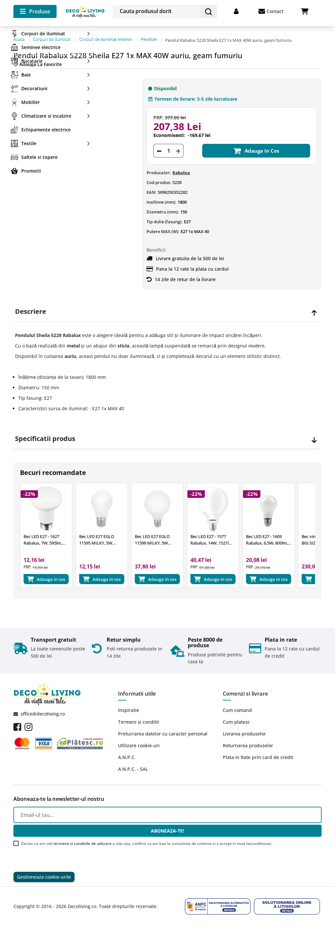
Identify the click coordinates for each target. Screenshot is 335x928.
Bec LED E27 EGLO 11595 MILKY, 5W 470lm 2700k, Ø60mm (106, 538)
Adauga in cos (256, 147)
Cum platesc (236, 722)
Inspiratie (128, 711)
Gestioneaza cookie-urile (44, 878)
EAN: (151, 188)
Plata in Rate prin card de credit (258, 758)
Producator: (159, 169)
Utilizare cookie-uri (139, 746)
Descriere (30, 307)
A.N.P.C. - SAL (133, 770)
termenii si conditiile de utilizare (83, 844)
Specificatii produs (45, 434)
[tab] (167, 307)
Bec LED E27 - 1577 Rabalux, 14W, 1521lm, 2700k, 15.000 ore (220, 538)
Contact (270, 11)
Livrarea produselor (244, 734)
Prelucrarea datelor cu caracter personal (162, 734)
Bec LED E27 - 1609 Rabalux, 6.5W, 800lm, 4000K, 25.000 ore (279, 538)
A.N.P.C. (127, 758)
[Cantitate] (168, 147)
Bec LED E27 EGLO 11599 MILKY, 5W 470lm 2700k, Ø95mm (164, 538)
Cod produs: (159, 178)
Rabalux (181, 169)
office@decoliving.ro (43, 714)
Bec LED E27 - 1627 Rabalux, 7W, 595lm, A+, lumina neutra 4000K (46, 538)
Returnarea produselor (248, 746)
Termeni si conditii (138, 722)
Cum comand (237, 711)
